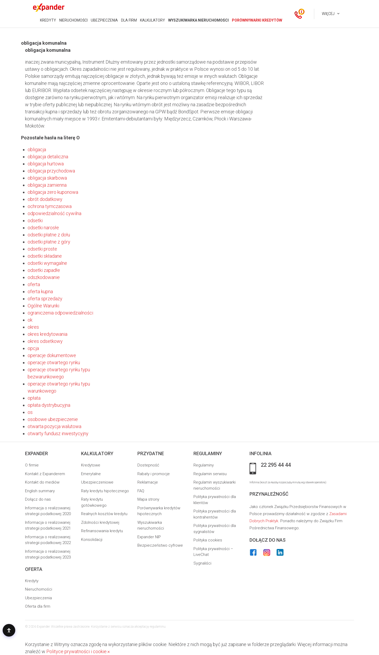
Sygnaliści (202, 563)
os (30, 412)
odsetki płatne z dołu (49, 234)
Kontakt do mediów (42, 482)
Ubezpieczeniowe (97, 482)
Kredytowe (90, 465)
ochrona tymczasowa (50, 206)
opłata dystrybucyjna (49, 405)
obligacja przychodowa (51, 171)
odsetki (35, 220)
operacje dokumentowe (52, 355)
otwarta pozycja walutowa (54, 426)
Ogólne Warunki (43, 305)
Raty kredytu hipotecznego (105, 491)
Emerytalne (91, 473)
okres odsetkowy (45, 341)
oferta (34, 284)
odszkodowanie (44, 277)
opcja (33, 348)
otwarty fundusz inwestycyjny (58, 433)
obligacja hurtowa (46, 163)
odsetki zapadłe (44, 270)
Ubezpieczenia (38, 598)
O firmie (32, 465)
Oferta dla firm (37, 606)
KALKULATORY (152, 20)
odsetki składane (45, 256)
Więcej (328, 14)
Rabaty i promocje (153, 473)
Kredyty (31, 580)
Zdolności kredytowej (100, 522)
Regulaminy (203, 465)
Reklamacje (147, 482)
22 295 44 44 (276, 465)
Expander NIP (149, 537)
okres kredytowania (47, 334)
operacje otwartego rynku (54, 362)
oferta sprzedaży (45, 298)
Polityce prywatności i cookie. (76, 651)
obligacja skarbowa (47, 178)
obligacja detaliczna (48, 156)
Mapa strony (148, 499)
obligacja (37, 149)
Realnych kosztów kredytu (104, 513)
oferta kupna (40, 291)
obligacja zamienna (47, 185)
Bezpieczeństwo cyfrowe (160, 545)
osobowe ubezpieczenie (53, 419)
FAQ (140, 491)
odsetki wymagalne (47, 263)
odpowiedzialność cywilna (54, 213)
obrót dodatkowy (45, 199)
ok (30, 320)
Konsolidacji (91, 539)
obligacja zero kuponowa (53, 192)
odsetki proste (42, 249)
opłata (34, 398)
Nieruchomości (38, 589)
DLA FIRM (129, 20)
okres (33, 327)
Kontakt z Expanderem (45, 473)
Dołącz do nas (38, 499)
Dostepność (148, 465)
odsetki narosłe (43, 227)
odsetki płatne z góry (49, 242)
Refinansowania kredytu (102, 531)
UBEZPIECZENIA (104, 20)
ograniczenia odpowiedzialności (60, 313)
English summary (40, 491)
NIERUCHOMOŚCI (73, 20)
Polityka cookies (207, 540)
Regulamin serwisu (210, 473)
